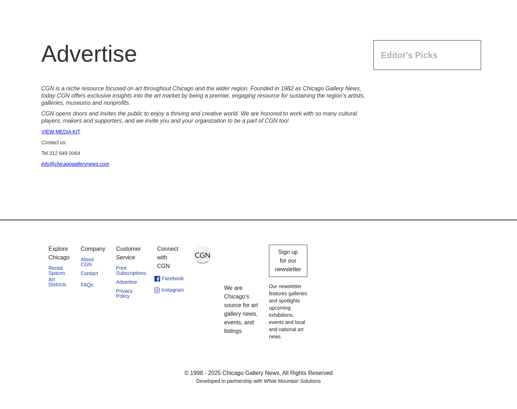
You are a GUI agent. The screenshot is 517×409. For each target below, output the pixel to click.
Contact (89, 273)
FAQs (87, 284)
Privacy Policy (124, 293)
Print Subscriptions (131, 270)
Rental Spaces (56, 270)
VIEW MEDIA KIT (60, 132)
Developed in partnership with (258, 381)
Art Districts (57, 282)
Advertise (126, 282)
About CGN (87, 262)
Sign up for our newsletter (288, 260)
